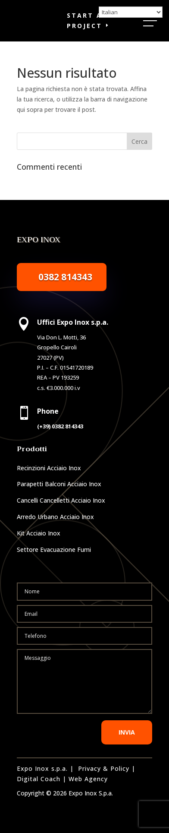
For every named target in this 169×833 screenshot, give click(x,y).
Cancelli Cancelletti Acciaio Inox (61, 500)
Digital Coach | (41, 779)
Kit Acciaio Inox (38, 533)
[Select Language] (131, 12)
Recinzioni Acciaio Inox (49, 468)
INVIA (127, 732)
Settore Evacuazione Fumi (54, 549)
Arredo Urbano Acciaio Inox (55, 517)
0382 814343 (65, 277)
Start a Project (84, 20)
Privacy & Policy (103, 768)
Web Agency (88, 779)
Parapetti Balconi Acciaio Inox (59, 484)
